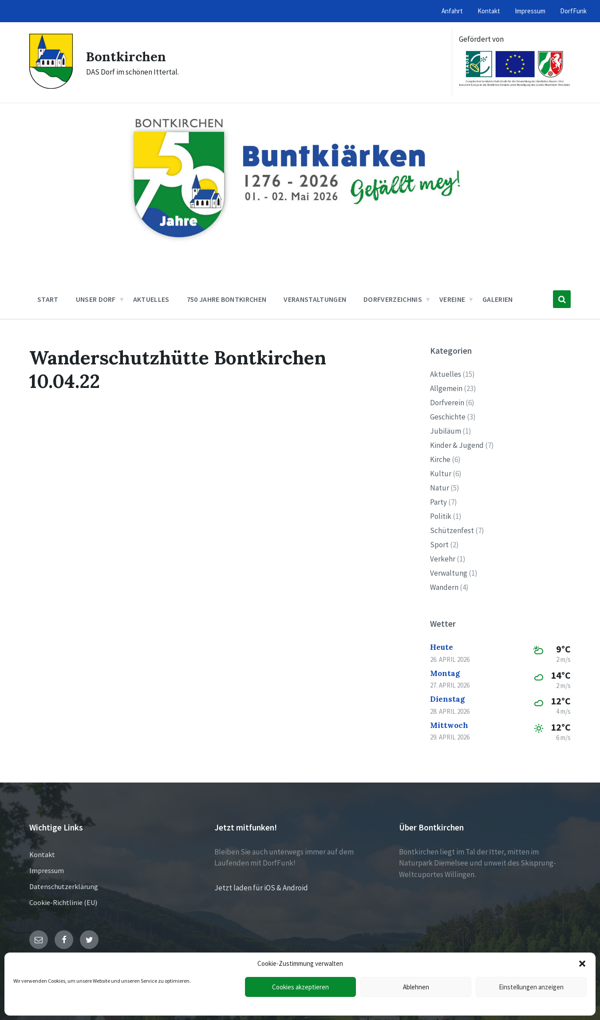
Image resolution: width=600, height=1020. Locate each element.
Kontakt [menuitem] (489, 11)
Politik (440, 516)
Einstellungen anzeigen (531, 987)
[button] (582, 963)
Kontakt (42, 854)
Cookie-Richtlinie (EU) (63, 902)
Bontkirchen (126, 56)
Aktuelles (445, 374)
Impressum (46, 870)
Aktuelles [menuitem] (151, 299)
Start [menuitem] (48, 299)
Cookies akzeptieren (300, 987)
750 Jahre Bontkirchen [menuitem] (227, 299)
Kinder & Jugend (457, 445)
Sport (439, 545)
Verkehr (442, 559)
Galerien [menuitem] (497, 299)
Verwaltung (448, 573)
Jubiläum (445, 431)
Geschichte (448, 417)
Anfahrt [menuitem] (452, 11)
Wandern (444, 587)
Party (438, 502)
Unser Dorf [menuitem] (96, 299)
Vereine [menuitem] (452, 299)
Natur (439, 488)
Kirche (440, 459)
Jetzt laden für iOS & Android (261, 888)
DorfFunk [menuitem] (573, 11)
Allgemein (446, 388)
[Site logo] (51, 86)
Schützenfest (452, 530)
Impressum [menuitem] (530, 11)
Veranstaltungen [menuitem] (315, 299)
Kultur (440, 473)
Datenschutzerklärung (63, 886)
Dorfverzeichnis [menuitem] (392, 299)
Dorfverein (447, 402)
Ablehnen (416, 987)
